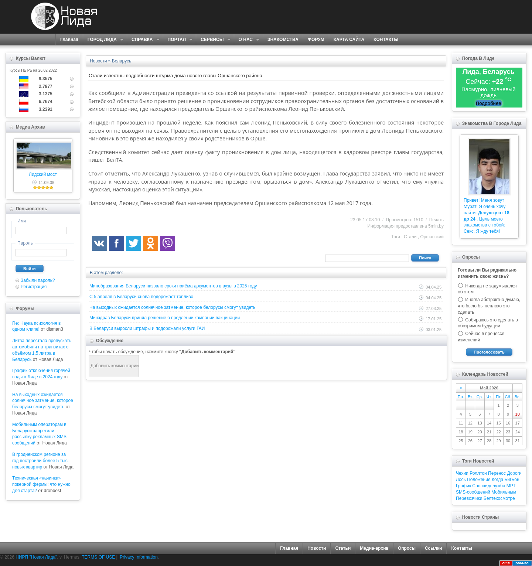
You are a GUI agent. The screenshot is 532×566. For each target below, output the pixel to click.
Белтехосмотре (499, 498)
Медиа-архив (374, 548)
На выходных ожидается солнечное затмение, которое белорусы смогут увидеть (42, 401)
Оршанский (432, 236)
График (463, 485)
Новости (316, 548)
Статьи (343, 548)
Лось (461, 479)
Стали (410, 236)
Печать (436, 219)
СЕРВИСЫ (213, 39)
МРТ (511, 485)
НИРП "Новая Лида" (36, 557)
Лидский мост (43, 174)
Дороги (514, 473)
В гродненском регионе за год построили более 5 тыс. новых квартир (40, 461)
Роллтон (478, 473)
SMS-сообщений (473, 492)
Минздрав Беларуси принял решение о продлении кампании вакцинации (164, 317)
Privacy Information (139, 557)
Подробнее (488, 103)
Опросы (407, 548)
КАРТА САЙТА (349, 39)
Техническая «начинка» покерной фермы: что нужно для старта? (41, 484)
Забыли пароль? (38, 280)
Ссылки (433, 548)
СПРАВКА (143, 39)
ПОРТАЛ (178, 39)
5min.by (436, 226)
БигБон (511, 479)
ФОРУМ (316, 39)
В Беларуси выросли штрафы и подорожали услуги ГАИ (147, 328)
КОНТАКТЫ (386, 39)
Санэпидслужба (488, 485)
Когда (497, 479)
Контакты (461, 548)
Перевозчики (469, 498)
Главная (69, 39)
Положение (478, 479)
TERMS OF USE (98, 557)
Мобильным (503, 492)
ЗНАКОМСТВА (283, 39)
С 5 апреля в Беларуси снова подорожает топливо (141, 296)
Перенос (497, 473)
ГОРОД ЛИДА (103, 39)
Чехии (462, 473)
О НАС (246, 39)
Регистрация (34, 286)
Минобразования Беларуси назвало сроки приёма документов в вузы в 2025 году (173, 286)
